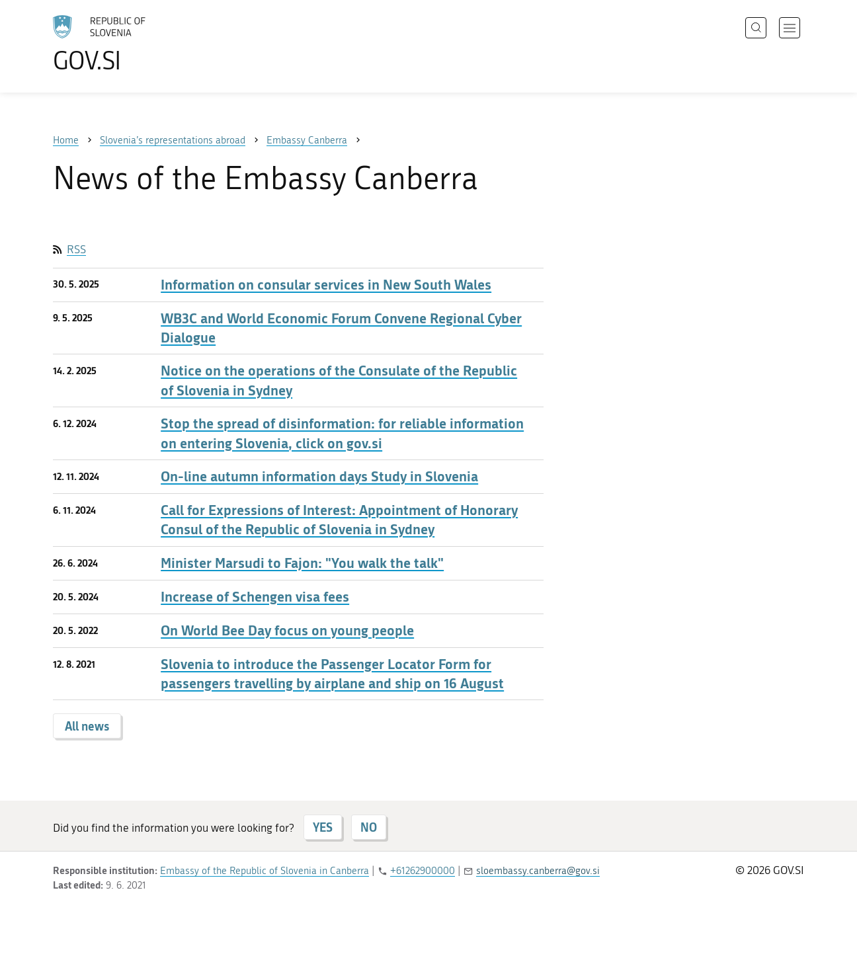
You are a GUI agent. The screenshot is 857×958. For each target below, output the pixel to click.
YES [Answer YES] (323, 827)
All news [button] (87, 726)
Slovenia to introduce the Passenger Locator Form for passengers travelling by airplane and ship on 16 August (332, 674)
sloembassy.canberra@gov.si (538, 871)
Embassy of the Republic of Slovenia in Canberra (264, 871)
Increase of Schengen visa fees (255, 596)
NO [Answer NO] (368, 827)
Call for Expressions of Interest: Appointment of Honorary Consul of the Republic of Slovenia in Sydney (339, 519)
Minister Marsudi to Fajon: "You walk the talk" (302, 563)
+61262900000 (422, 871)
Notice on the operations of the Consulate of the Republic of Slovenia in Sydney (339, 380)
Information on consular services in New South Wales (326, 284)
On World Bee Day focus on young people (287, 630)
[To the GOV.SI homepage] (136, 43)
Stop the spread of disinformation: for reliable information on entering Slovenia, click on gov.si (342, 433)
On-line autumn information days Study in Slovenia (319, 476)
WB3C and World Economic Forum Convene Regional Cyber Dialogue (341, 328)
